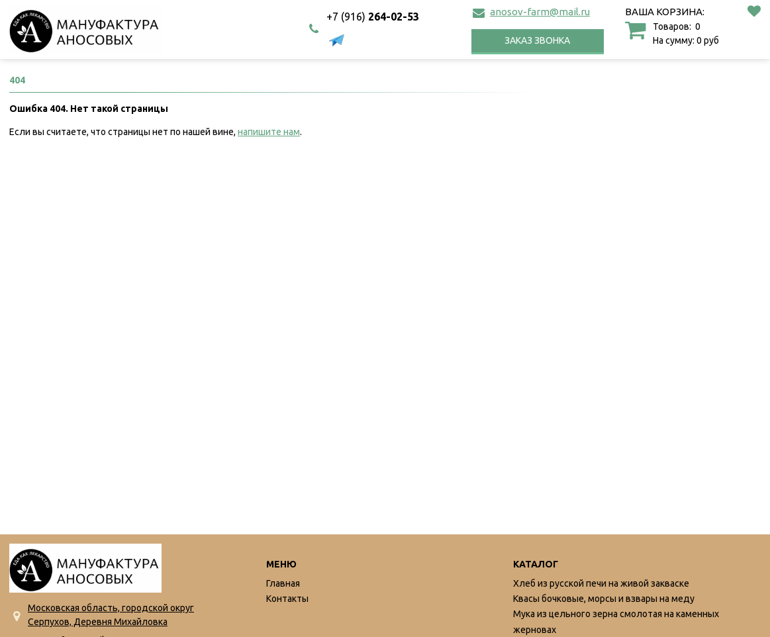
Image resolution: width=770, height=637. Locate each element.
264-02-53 (372, 17)
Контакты (287, 598)
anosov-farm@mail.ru (540, 11)
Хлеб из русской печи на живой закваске (601, 583)
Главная (283, 583)
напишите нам (269, 131)
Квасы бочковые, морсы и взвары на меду (604, 598)
